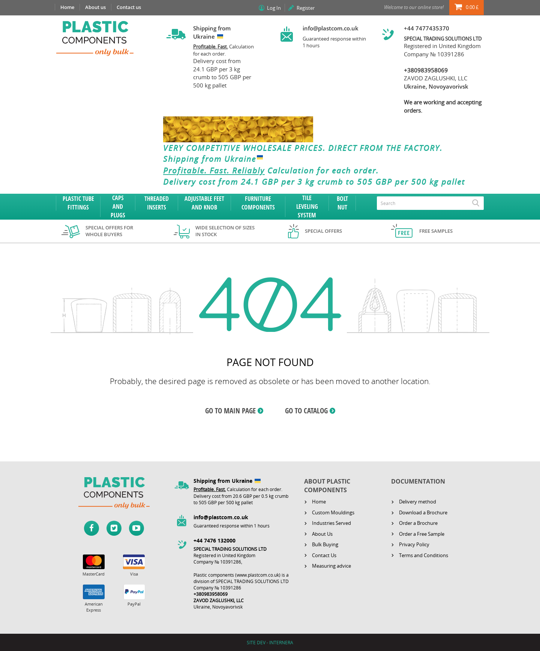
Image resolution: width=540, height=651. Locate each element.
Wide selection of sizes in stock (225, 231)
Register (306, 8)
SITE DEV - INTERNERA (270, 642)
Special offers (323, 231)
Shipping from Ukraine (214, 159)
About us (95, 7)
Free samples (436, 231)
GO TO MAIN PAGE (230, 411)
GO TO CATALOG (306, 411)
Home (67, 7)
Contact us (129, 7)
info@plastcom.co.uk (330, 28)
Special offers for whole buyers (109, 231)
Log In (274, 8)
